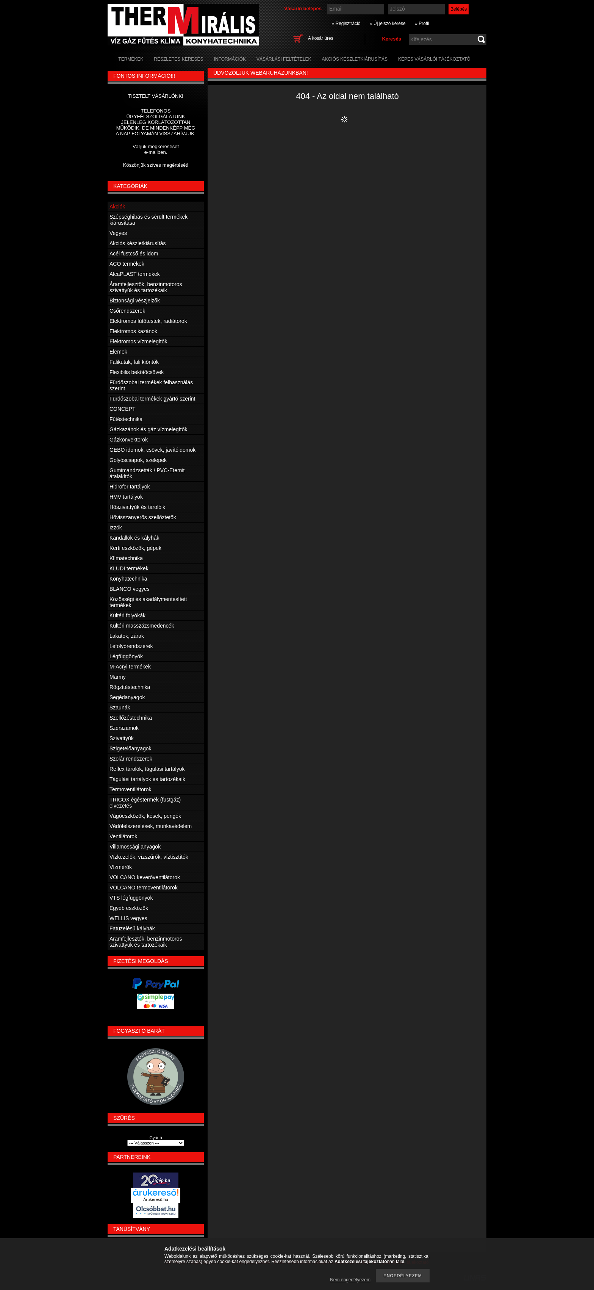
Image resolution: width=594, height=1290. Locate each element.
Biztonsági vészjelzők (134, 300)
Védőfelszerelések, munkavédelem (150, 826)
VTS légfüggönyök (131, 898)
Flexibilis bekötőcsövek (136, 372)
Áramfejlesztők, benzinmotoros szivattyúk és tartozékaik (145, 287)
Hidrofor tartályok (129, 487)
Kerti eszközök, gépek (135, 548)
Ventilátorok (123, 836)
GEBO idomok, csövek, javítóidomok (152, 450)
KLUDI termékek (128, 568)
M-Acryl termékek (130, 667)
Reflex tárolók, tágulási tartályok (146, 769)
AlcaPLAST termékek (134, 274)
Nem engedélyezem (350, 1279)
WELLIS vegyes (128, 918)
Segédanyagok (127, 697)
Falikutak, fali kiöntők (134, 362)
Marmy (117, 677)
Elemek (118, 352)
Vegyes (118, 233)
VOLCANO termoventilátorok (143, 888)
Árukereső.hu (155, 1199)
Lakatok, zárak (126, 636)
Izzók (115, 527)
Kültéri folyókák (127, 615)
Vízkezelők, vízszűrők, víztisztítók (148, 857)
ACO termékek (126, 264)
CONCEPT (122, 409)
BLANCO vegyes (129, 589)
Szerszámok (124, 728)
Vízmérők (120, 867)
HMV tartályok (126, 497)
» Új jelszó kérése (388, 23)
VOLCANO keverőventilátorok (144, 877)
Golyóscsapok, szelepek (138, 460)
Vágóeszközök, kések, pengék (145, 816)
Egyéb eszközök (128, 908)
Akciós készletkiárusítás (137, 243)
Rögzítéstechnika (129, 687)
